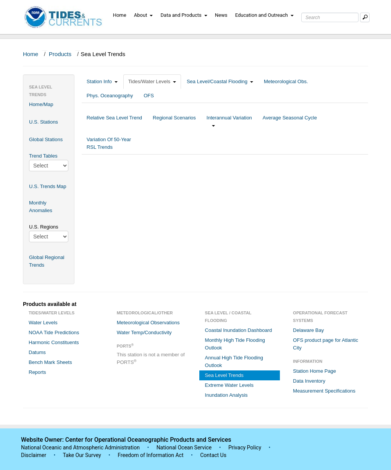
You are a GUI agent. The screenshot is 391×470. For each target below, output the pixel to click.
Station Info (102, 81)
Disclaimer (33, 455)
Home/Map (41, 104)
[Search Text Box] (330, 17)
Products (60, 54)
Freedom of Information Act (150, 455)
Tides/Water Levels (152, 81)
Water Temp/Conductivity (144, 332)
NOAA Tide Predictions (54, 332)
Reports (37, 372)
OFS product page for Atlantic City (325, 344)
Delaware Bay (308, 330)
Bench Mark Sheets (50, 362)
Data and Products (184, 15)
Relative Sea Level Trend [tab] (114, 121)
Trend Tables (43, 156)
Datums (37, 352)
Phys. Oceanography (110, 95)
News (221, 15)
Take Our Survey (82, 455)
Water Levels (43, 322)
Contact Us (213, 455)
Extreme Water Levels (229, 385)
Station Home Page (314, 371)
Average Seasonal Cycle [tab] (290, 121)
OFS (149, 95)
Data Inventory (309, 381)
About (143, 15)
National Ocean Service (184, 447)
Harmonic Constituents (54, 342)
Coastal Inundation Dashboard (238, 330)
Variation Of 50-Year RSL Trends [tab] (109, 143)
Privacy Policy (244, 447)
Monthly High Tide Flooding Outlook (235, 344)
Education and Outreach (264, 15)
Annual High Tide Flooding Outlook (234, 361)
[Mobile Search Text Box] (365, 17)
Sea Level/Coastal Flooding (220, 81)
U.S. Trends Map (47, 186)
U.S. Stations (43, 122)
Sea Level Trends (224, 375)
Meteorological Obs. (286, 81)
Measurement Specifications (324, 391)
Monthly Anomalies (40, 206)
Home (119, 15)
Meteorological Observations (148, 322)
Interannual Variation (229, 121)
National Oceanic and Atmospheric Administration (80, 447)
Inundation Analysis (226, 395)
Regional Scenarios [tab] (174, 121)
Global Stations (46, 139)
